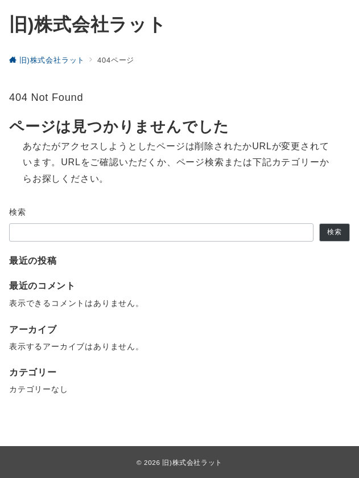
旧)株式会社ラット (88, 24)
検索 (18, 211)
